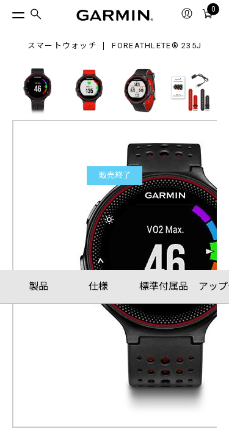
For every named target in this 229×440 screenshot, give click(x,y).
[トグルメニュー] (7, 12)
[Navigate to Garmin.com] (114, 15)
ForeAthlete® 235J (157, 46)
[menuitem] (36, 15)
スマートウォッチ (62, 46)
